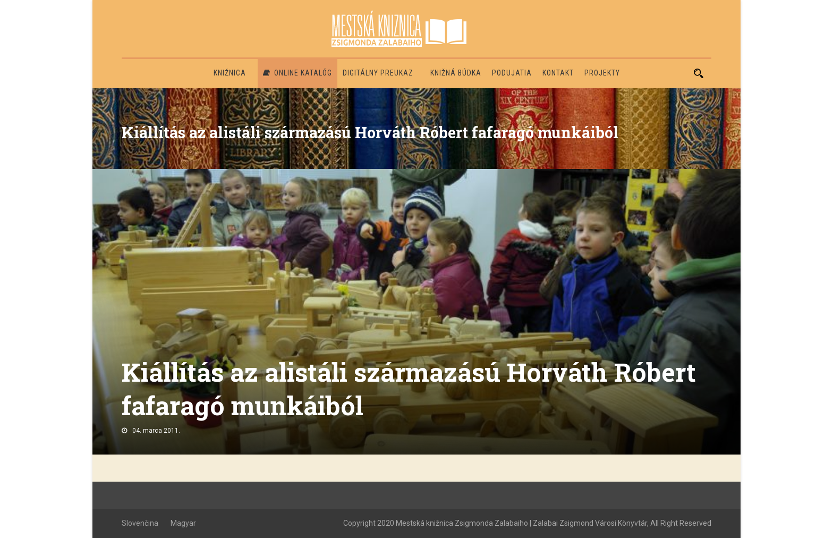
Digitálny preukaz (378, 73)
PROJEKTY (602, 73)
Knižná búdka (455, 73)
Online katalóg (297, 73)
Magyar (183, 523)
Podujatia (512, 73)
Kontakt (558, 73)
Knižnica (230, 73)
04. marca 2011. (156, 430)
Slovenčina (140, 523)
